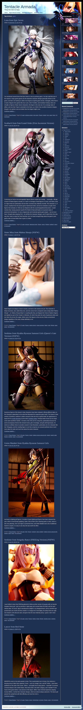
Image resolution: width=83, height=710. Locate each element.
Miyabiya (67, 180)
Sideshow (67, 198)
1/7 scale (22, 115)
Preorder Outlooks (67, 217)
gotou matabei (39, 531)
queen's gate (54, 435)
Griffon (66, 166)
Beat (66, 144)
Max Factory (67, 177)
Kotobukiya (67, 174)
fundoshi (34, 531)
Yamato (66, 209)
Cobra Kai (67, 147)
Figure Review (12, 115)
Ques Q (66, 193)
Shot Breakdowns (67, 218)
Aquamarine (67, 139)
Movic (66, 182)
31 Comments (19, 436)
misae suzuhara (40, 325)
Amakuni (67, 133)
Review (47, 224)
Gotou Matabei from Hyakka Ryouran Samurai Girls (26, 443)
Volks (66, 204)
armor (26, 618)
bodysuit (27, 224)
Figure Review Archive (14, 12)
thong (54, 115)
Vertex (66, 202)
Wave (66, 206)
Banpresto (67, 142)
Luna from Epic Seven (13, 20)
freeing (34, 618)
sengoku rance (47, 618)
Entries (67, 707)
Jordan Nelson (66, 115)
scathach (52, 224)
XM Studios (67, 207)
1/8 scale (22, 435)
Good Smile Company (69, 163)
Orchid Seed (36, 700)
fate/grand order (33, 224)
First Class (67, 155)
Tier (21, 22)
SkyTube (66, 199)
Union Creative (68, 201)
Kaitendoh (67, 169)
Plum (66, 190)
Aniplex (66, 136)
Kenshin (45, 604)
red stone (41, 700)
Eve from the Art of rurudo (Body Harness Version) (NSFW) (71, 116)
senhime (10, 436)
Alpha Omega (68, 131)
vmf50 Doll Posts (38, 12)
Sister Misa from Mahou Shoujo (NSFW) (21, 232)
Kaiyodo (66, 171)
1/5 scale (22, 618)
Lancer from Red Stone (14, 627)
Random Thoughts (67, 221)
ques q (43, 224)
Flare (66, 157)
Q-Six (66, 191)
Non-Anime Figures (69, 210)
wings (5, 327)
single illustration (16, 418)
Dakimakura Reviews (27, 12)
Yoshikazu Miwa (32, 418)
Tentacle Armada (20, 6)
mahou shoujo (32, 325)
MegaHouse (67, 179)
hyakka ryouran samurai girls (39, 435)
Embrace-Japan (68, 152)
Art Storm (67, 141)
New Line (67, 185)
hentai (30, 435)
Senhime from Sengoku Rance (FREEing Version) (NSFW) (29, 540)
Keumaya (67, 172)
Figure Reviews (66, 130)
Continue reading (9, 111)
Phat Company (68, 188)
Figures (40, 115)
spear (50, 115)
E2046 (66, 150)
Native (45, 325)
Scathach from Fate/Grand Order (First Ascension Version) (29, 123)
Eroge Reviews (66, 214)
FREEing (67, 158)
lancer (30, 700)
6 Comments (7, 226)
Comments (76, 707)
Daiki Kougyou (68, 149)
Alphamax (67, 134)
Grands (66, 164)
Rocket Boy (67, 196)
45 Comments (18, 533)
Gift (65, 160)
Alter (26, 531)
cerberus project (29, 115)
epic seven (35, 115)
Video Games (66, 220)
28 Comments (11, 620)
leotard (44, 115)
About (6, 12)
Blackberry (67, 145)
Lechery (66, 176)
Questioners (67, 195)
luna (48, 115)
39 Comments (11, 327)
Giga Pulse (67, 161)
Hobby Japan (67, 168)
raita (49, 325)
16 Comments (55, 700)
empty (66, 153)
